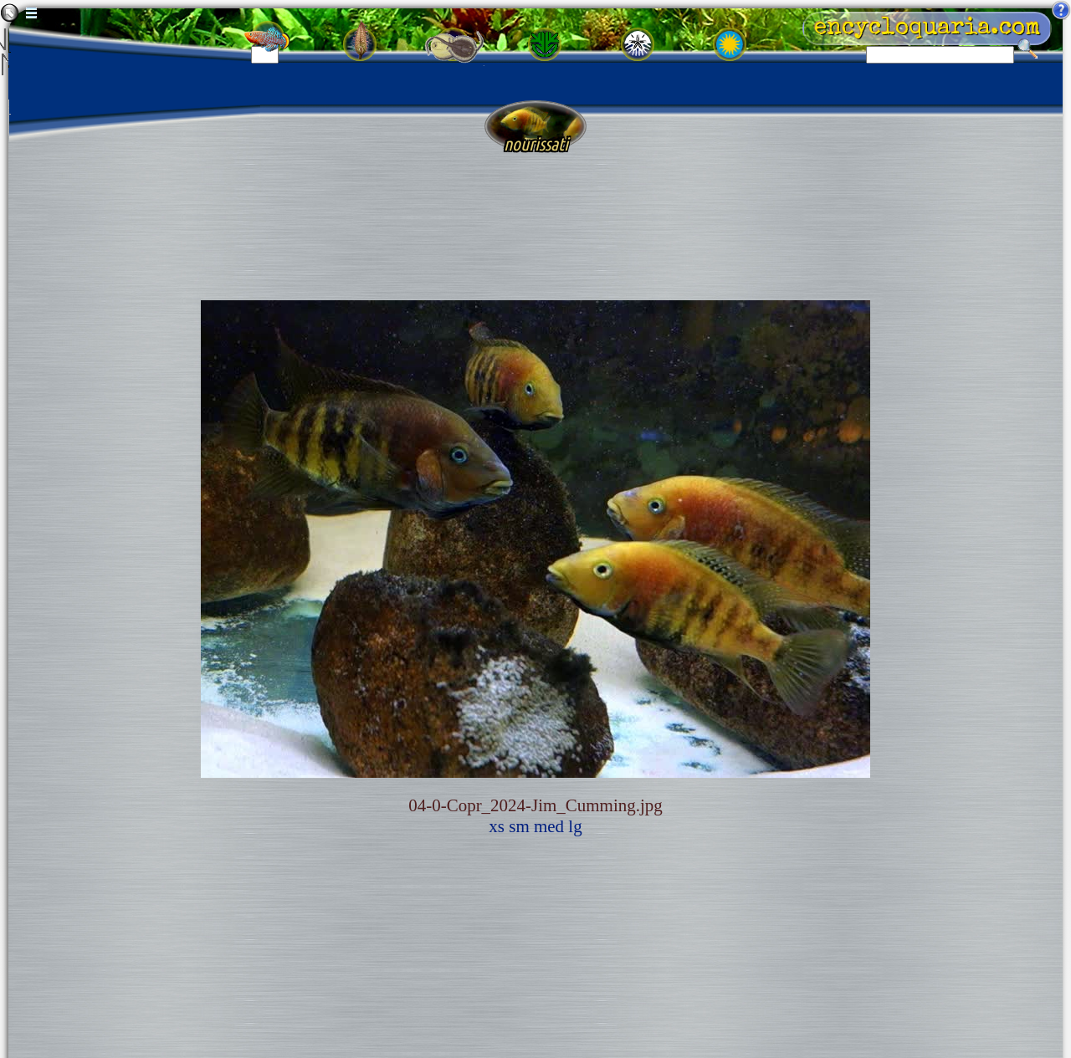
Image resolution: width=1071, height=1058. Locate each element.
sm (519, 826)
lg (575, 826)
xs (497, 826)
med (549, 826)
